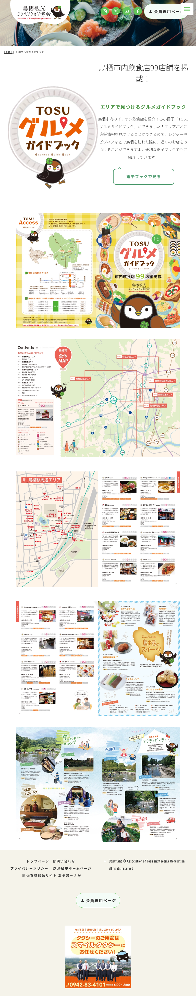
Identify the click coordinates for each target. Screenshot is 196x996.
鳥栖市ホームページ (72, 868)
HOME (8, 52)
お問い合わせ (64, 861)
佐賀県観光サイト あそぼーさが (51, 875)
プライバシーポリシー (29, 868)
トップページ (37, 861)
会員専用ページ (166, 11)
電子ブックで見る (143, 176)
